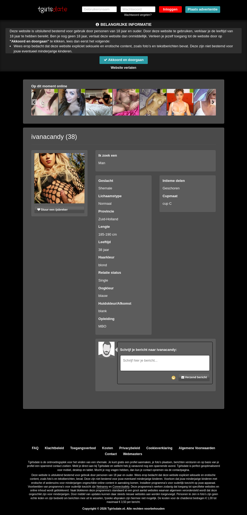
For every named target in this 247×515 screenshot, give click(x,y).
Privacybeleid (129, 448)
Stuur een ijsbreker (52, 209)
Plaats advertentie (202, 9)
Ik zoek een (107, 155)
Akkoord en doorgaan (123, 60)
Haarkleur (106, 257)
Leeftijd (104, 242)
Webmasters (132, 454)
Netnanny (102, 486)
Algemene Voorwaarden (197, 448)
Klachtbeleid (54, 448)
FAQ (35, 448)
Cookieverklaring (159, 448)
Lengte (104, 227)
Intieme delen (174, 181)
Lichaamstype (110, 196)
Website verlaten (123, 68)
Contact (111, 454)
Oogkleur (106, 288)
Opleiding (106, 319)
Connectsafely (120, 486)
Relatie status (109, 273)
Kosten (107, 448)
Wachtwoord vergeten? (138, 14)
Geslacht (105, 181)
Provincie (106, 211)
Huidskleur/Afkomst (114, 303)
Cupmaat (170, 196)
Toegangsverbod (83, 448)
